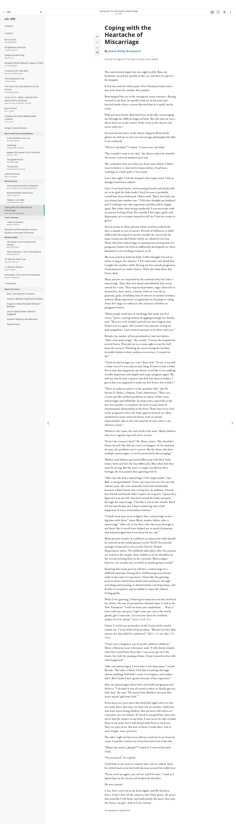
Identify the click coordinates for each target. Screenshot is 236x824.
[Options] (230, 13)
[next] (232, 415)
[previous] (48, 415)
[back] (3, 13)
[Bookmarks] (218, 13)
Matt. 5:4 (153, 635)
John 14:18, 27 (141, 620)
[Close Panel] (41, 13)
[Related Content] (224, 13)
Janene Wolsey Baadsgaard (124, 52)
